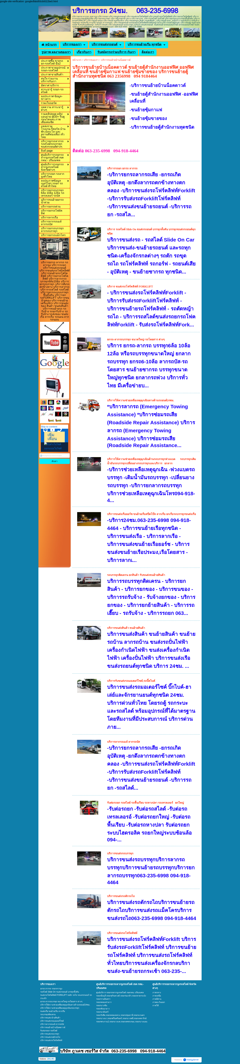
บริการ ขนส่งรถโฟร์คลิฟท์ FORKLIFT (130, 286)
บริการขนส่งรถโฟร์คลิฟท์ (122, 933)
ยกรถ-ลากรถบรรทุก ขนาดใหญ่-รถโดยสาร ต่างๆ (136, 339)
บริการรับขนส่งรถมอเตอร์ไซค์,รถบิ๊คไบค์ (131, 680)
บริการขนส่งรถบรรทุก (120, 853)
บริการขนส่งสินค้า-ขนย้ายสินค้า (126, 627)
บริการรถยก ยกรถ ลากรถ (122, 168)
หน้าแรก (76, 60)
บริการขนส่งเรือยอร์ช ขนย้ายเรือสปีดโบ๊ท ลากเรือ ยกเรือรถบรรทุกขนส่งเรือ (151, 514)
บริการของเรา (91, 60)
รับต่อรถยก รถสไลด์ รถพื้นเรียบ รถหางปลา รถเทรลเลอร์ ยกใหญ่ (145, 802)
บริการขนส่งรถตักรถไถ (121, 896)
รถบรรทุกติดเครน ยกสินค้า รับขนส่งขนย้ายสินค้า (136, 575)
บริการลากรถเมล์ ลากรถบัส (123, 741)
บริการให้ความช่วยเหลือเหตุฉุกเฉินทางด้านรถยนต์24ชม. (140, 400)
